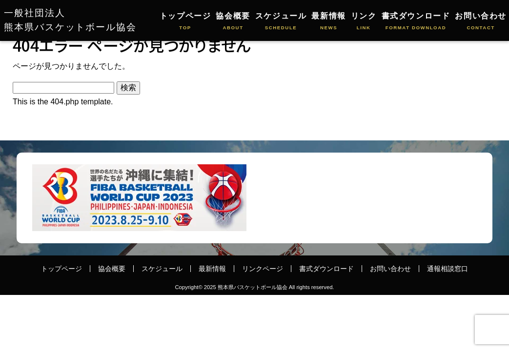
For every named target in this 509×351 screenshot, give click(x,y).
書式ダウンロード (416, 22)
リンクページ (262, 268)
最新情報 (328, 22)
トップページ (185, 22)
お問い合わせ (481, 22)
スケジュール (281, 22)
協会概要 (233, 22)
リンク (364, 22)
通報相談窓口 (447, 268)
